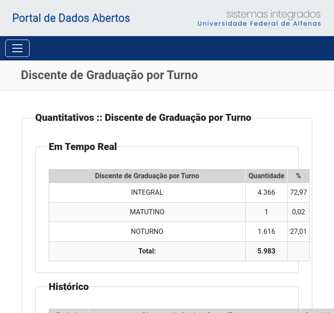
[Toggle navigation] (17, 35)
